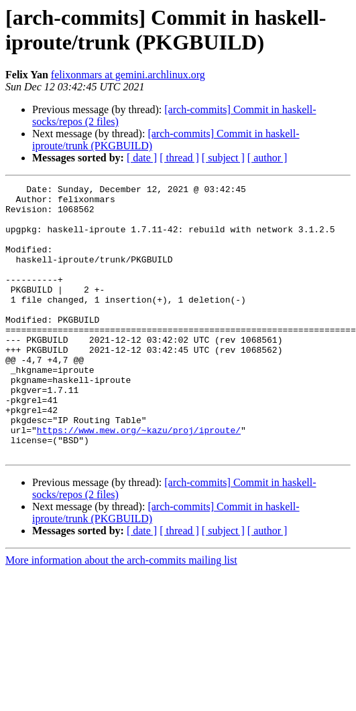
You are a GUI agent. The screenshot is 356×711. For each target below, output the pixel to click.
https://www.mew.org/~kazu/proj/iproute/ (139, 480)
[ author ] (267, 157)
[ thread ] (179, 157)
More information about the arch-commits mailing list (121, 614)
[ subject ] (223, 157)
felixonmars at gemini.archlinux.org (128, 74)
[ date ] (142, 157)
